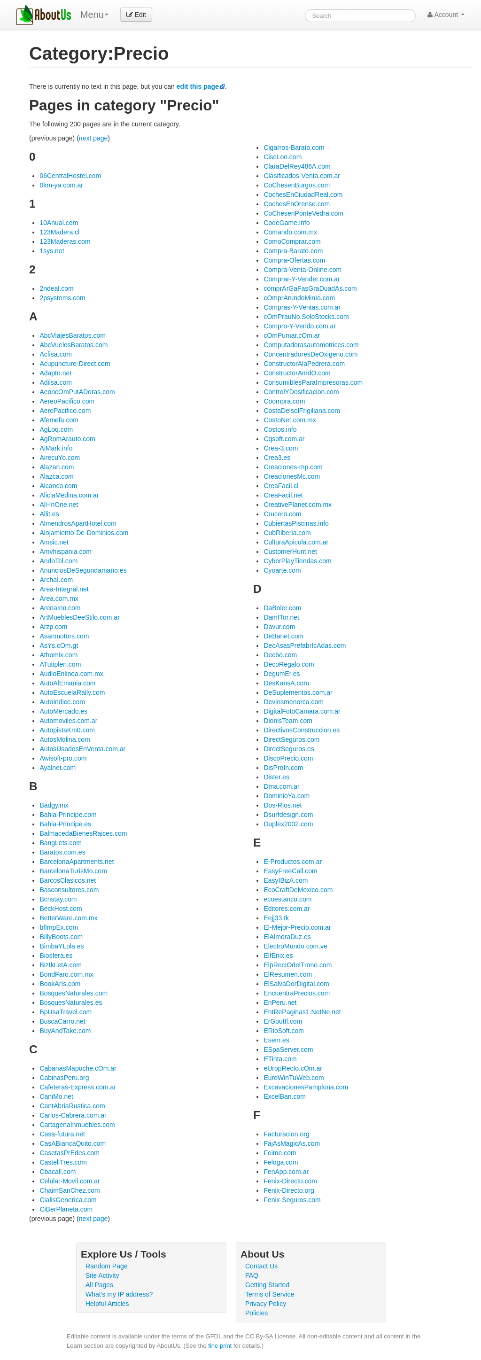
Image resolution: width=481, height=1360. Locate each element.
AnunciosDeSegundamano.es (82, 570)
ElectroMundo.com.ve (295, 946)
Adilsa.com (55, 382)
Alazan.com (56, 467)
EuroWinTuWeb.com (294, 1077)
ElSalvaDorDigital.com (296, 983)
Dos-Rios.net (283, 805)
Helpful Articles (107, 1303)
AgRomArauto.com (67, 439)
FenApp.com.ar (286, 1171)
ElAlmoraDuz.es (287, 936)
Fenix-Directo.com (290, 1181)
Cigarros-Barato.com (294, 147)
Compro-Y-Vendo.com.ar (300, 326)
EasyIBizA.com (286, 880)
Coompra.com (284, 401)
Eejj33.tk (276, 918)
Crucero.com (282, 514)
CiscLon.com (283, 157)
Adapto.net (55, 373)
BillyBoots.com (61, 936)
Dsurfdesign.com (288, 814)
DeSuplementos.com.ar (298, 692)
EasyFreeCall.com (290, 871)
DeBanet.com (283, 636)
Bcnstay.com (58, 899)
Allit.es (49, 514)
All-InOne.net (58, 504)
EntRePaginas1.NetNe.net (302, 1012)
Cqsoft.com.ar (284, 439)
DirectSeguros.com (291, 739)
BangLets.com (60, 843)
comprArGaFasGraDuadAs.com (310, 288)
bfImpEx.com (58, 927)
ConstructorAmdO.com (297, 373)
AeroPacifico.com (65, 410)
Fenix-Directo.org (289, 1190)
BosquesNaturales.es (70, 1002)
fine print (220, 1345)
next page (93, 138)
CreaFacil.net (283, 495)
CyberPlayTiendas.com (297, 561)
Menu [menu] (94, 14)
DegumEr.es (282, 673)
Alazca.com (56, 476)
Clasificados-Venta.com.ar (302, 175)
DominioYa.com (287, 796)
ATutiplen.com (60, 664)
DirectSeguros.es (289, 749)
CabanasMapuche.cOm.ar (77, 1068)
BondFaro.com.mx (66, 974)
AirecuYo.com (59, 457)
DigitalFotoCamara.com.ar (302, 711)
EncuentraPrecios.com (297, 993)
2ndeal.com (56, 288)
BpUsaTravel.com (65, 1012)
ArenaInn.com (59, 608)
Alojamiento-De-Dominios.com (83, 532)
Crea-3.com (281, 448)
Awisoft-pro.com (62, 758)
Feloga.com (281, 1162)
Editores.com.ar (287, 908)
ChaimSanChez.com (69, 1190)
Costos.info (280, 429)
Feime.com (280, 1153)
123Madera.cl (59, 232)
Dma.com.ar (281, 786)
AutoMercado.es (63, 711)
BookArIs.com (59, 983)
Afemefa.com (58, 420)
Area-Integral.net (63, 589)
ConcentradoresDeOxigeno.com (310, 354)
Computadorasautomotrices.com (311, 345)
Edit (136, 14)
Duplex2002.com (288, 824)
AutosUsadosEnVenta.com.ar (82, 749)
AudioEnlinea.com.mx (71, 673)
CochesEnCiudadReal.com (303, 194)
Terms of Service (269, 1294)
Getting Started (267, 1285)
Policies (256, 1313)
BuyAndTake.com (65, 1030)
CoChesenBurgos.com (297, 185)
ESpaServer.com (288, 1049)
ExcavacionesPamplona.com (306, 1087)
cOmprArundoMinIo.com (299, 298)
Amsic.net (53, 542)
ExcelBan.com (284, 1096)
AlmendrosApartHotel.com (77, 523)
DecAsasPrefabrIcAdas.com (305, 645)
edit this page (198, 86)
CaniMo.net (56, 1096)
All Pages (99, 1285)
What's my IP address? (119, 1294)
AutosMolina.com (64, 739)
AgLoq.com (56, 429)
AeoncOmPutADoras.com (77, 392)
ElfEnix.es (278, 955)
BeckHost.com (60, 908)
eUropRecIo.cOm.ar (293, 1068)
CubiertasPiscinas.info (296, 523)
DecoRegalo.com (289, 664)
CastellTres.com (63, 1162)
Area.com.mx (58, 598)
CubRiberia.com (287, 532)
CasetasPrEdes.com (69, 1153)
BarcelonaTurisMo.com (73, 871)
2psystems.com (62, 298)
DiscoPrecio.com (288, 758)
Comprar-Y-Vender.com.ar (302, 279)
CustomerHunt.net (290, 551)
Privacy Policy (265, 1303)
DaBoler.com (282, 608)
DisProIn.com (283, 767)
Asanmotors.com (64, 636)
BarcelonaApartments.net (76, 861)
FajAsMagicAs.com (292, 1143)
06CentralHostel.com (70, 175)
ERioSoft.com (284, 1030)
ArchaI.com (56, 579)
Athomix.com (58, 655)
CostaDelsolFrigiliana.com (302, 410)
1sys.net (51, 251)
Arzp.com (53, 626)
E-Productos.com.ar (293, 861)
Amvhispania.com (65, 551)
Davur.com (279, 626)
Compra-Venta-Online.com (302, 269)
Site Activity (102, 1275)
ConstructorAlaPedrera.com (304, 363)
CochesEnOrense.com (297, 204)
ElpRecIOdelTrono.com (298, 965)
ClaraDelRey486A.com (297, 166)
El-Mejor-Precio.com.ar (297, 927)
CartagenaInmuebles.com (77, 1124)
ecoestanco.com (287, 899)
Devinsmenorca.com (294, 702)
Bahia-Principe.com (67, 814)
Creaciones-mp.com (293, 467)
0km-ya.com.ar (61, 185)
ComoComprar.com (292, 241)
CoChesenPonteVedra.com (303, 213)
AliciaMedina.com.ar (69, 495)
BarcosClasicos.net (67, 880)
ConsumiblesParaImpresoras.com (313, 382)
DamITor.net (281, 617)
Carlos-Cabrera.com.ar (72, 1115)
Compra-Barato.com (293, 251)
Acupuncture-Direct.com (74, 363)
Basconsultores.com (69, 890)
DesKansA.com (286, 683)
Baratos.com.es (62, 852)
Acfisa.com (55, 354)
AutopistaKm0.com (67, 730)
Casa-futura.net (62, 1134)
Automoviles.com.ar (68, 720)
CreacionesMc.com (292, 476)
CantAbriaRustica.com (72, 1106)
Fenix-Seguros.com (292, 1200)
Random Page (106, 1266)
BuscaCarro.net (62, 1021)
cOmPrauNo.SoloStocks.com (306, 316)
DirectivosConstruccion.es (302, 730)
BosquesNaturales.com (73, 993)
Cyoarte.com (282, 570)
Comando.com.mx (290, 232)
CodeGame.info (287, 222)
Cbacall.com (57, 1171)
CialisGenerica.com (67, 1200)
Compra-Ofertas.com (294, 260)
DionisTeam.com (288, 720)
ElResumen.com (288, 974)
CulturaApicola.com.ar (296, 542)
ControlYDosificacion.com (301, 392)
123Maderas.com (64, 241)
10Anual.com (58, 222)
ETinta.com (280, 1059)
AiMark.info (55, 448)
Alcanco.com (58, 486)
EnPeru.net (280, 1002)
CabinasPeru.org (64, 1077)
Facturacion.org (286, 1134)
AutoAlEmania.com (67, 683)
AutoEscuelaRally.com (72, 692)
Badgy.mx (53, 805)
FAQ (251, 1275)
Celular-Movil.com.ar (69, 1181)
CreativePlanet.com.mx (298, 504)
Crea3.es (277, 457)
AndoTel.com (58, 561)
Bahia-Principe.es (65, 824)
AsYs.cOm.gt (58, 645)
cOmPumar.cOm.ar (292, 335)
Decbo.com (280, 655)
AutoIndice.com (62, 702)
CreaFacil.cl (281, 486)
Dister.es (276, 777)
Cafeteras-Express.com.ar (77, 1087)
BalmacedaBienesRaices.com (83, 833)
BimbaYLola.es (61, 946)
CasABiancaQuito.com (72, 1143)
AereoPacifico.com (66, 401)
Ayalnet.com (57, 767)
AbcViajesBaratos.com (72, 335)
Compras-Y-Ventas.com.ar (302, 307)
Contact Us (261, 1266)
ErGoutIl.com (283, 1021)
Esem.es (276, 1040)
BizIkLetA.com (60, 965)
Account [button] (446, 14)
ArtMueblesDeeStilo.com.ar (79, 617)
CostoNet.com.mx (290, 420)
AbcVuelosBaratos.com (73, 345)
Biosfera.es (55, 955)
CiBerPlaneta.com (66, 1209)
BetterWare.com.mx (68, 918)
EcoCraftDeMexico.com (298, 890)
